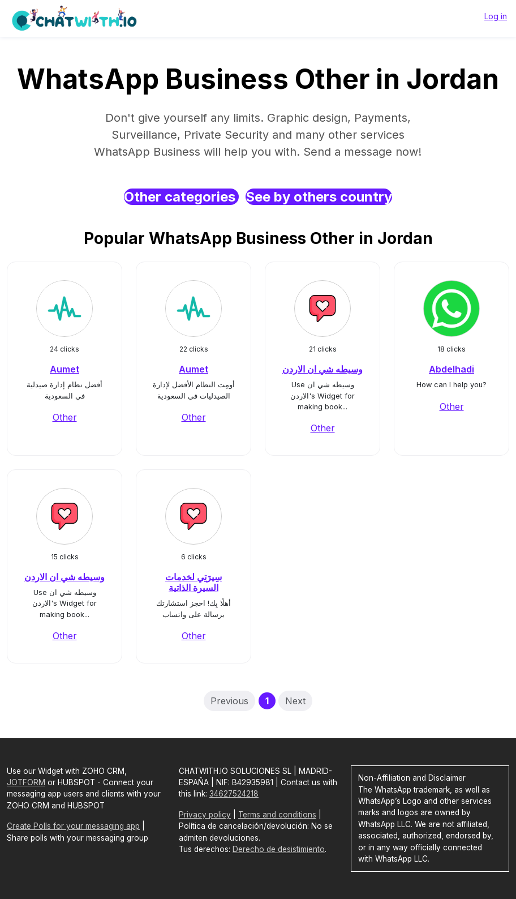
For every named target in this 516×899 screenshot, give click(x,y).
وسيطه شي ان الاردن (322, 369)
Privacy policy (205, 814)
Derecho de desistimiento (279, 849)
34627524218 (234, 793)
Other (65, 417)
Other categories (181, 197)
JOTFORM (26, 782)
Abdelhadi (451, 369)
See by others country (319, 197)
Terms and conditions (277, 814)
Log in (495, 16)
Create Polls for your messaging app (73, 825)
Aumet (64, 369)
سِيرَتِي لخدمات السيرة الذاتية (193, 582)
